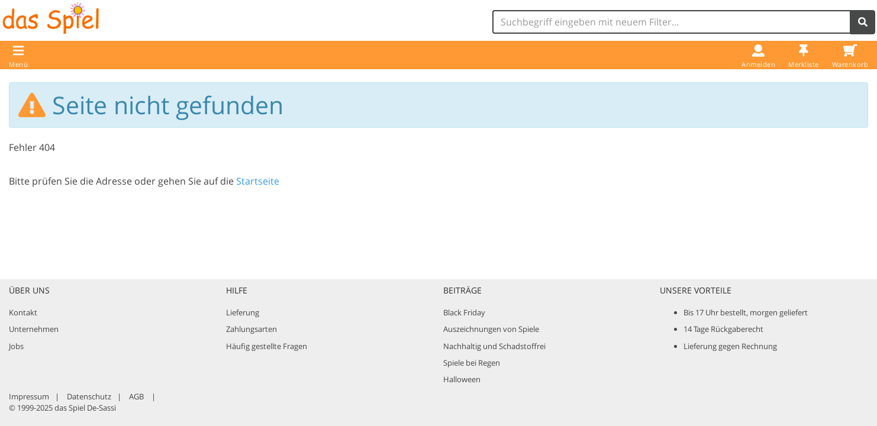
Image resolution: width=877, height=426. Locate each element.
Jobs (16, 346)
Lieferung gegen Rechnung (730, 346)
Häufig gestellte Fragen (266, 346)
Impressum (29, 396)
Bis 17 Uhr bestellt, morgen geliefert (745, 312)
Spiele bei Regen (471, 362)
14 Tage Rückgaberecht (723, 329)
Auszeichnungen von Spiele (491, 329)
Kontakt (23, 312)
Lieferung (242, 312)
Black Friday (464, 312)
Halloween (462, 379)
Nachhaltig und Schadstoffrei (494, 346)
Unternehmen (34, 329)
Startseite (257, 181)
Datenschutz (89, 396)
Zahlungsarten (251, 329)
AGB (136, 396)
